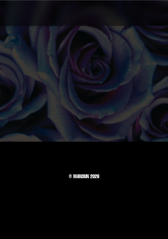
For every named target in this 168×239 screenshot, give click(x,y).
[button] (153, 13)
